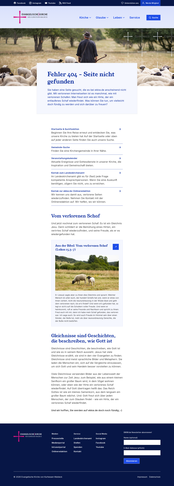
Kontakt (77, 451)
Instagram (101, 438)
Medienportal (58, 443)
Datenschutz (154, 477)
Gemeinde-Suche (60, 147)
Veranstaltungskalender (64, 158)
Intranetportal (58, 447)
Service (134, 17)
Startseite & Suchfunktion (65, 129)
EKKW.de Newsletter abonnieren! (138, 432)
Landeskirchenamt (83, 438)
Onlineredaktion (59, 451)
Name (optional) (131, 438)
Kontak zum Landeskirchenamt (67, 173)
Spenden (78, 447)
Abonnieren (131, 461)
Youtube (100, 447)
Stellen (77, 443)
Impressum (142, 477)
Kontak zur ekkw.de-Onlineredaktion (70, 191)
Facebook (100, 443)
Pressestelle (58, 438)
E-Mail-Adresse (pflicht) (134, 448)
